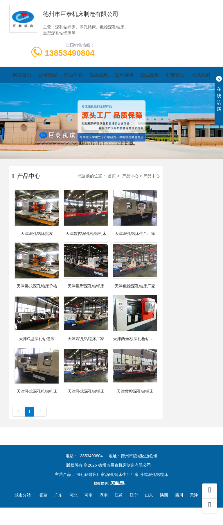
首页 (112, 176)
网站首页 (22, 74)
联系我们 (201, 74)
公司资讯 (124, 74)
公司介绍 (47, 74)
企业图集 (150, 74)
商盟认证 (175, 74)
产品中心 (73, 74)
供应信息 (98, 74)
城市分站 (23, 495)
